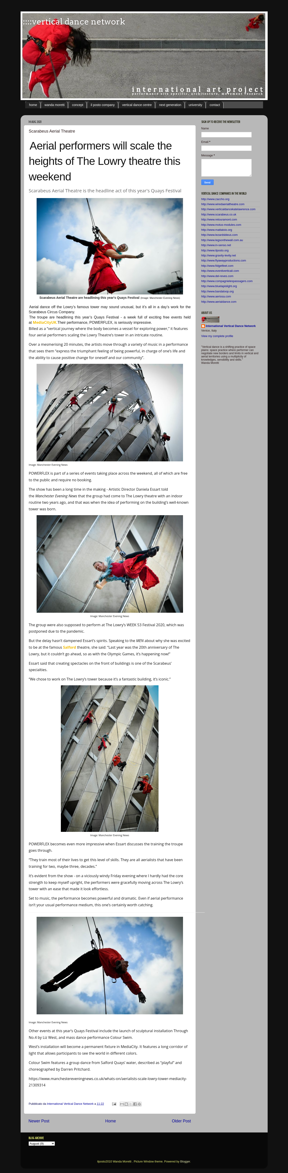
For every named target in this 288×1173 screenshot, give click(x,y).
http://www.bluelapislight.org (219, 286)
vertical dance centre (137, 105)
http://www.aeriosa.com (216, 296)
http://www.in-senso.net (216, 245)
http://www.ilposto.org (215, 250)
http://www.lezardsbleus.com (219, 235)
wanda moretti (55, 105)
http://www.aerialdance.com (219, 301)
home (33, 105)
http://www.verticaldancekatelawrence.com (228, 209)
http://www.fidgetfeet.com (217, 265)
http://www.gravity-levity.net (218, 255)
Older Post (181, 1121)
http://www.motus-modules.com (221, 224)
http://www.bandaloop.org (217, 291)
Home (110, 1121)
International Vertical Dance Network (231, 326)
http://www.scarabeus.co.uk (218, 214)
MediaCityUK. (45, 322)
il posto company (103, 105)
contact (215, 105)
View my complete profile (217, 336)
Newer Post (39, 1121)
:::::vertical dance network (73, 21)
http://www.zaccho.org (215, 199)
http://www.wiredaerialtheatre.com (223, 204)
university (195, 105)
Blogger (185, 1161)
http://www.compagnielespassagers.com (227, 281)
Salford (69, 647)
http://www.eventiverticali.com (220, 270)
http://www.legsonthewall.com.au (222, 240)
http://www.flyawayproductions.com (223, 260)
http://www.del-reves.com (217, 276)
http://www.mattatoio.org (216, 229)
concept (77, 105)
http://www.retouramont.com (219, 219)
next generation (170, 105)
